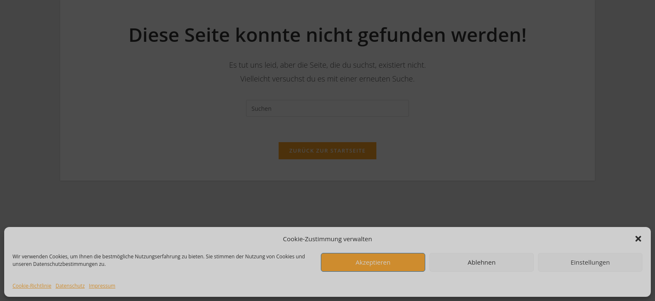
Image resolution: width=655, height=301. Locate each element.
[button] (638, 239)
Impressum (102, 285)
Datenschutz (70, 285)
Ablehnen (482, 262)
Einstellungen (590, 262)
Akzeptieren (372, 262)
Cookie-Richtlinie (32, 285)
